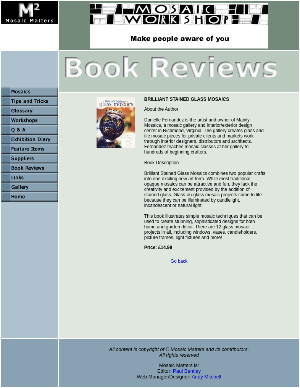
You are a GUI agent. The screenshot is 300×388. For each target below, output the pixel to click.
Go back (179, 261)
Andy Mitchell (206, 377)
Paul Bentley (187, 371)
